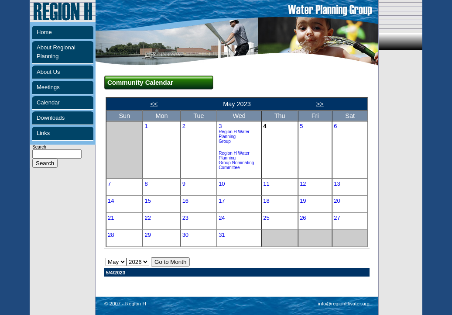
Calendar (48, 102)
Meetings (48, 87)
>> (320, 103)
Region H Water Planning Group (234, 136)
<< (154, 103)
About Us (48, 72)
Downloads (51, 117)
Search (57, 155)
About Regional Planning (56, 51)
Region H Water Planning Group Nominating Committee (236, 160)
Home (44, 32)
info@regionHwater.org (344, 303)
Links (43, 133)
